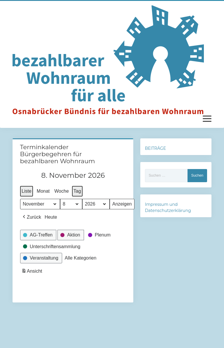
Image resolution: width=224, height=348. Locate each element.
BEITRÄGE (155, 148)
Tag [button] (77, 191)
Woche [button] (61, 191)
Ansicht (32, 272)
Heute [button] (50, 217)
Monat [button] (42, 191)
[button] (31, 217)
